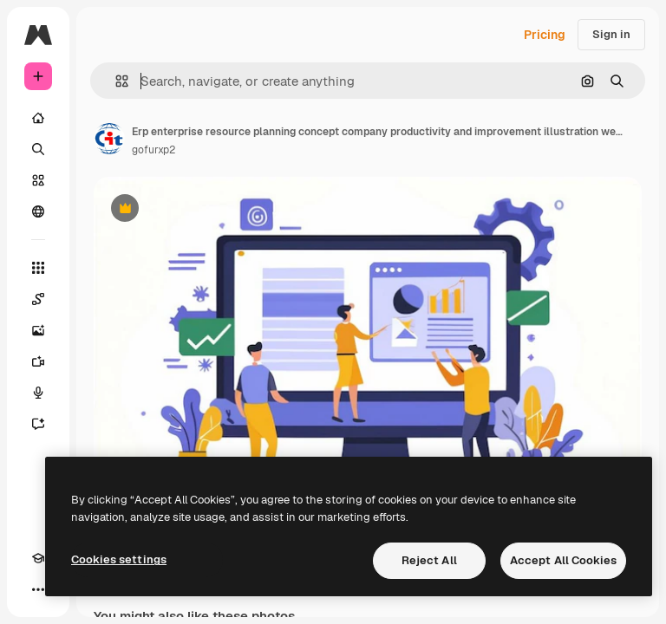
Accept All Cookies (563, 560)
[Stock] (38, 180)
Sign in (611, 34)
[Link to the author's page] (109, 138)
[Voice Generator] (38, 392)
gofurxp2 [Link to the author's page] (153, 150)
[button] (115, 81)
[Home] (38, 118)
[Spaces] (38, 299)
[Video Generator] (38, 361)
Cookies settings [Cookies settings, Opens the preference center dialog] (118, 559)
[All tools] (38, 268)
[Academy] (38, 558)
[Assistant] (38, 424)
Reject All (429, 560)
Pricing (544, 34)
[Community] (38, 211)
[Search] (38, 149)
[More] (38, 589)
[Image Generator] (38, 330)
